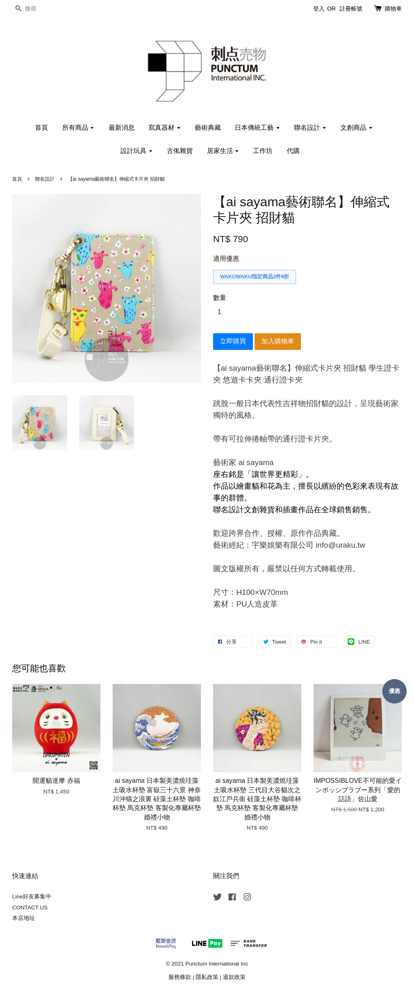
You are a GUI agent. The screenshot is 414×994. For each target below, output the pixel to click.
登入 (319, 8)
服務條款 (179, 977)
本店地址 (23, 918)
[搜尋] (36, 9)
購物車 (393, 8)
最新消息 (122, 127)
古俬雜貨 (180, 150)
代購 (293, 150)
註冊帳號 (351, 8)
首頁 (41, 127)
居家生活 (223, 150)
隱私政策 (207, 977)
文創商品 (356, 127)
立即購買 (233, 341)
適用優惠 (226, 258)
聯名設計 (310, 127)
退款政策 (234, 977)
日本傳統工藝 (257, 127)
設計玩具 (136, 150)
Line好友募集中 (31, 897)
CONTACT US (30, 907)
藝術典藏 (208, 127)
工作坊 (262, 150)
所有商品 (78, 127)
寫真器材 (164, 127)
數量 (219, 297)
